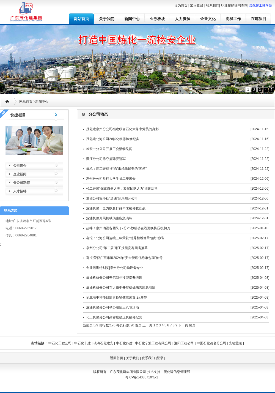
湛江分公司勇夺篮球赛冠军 (106, 159)
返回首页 (116, 358)
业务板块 (157, 19)
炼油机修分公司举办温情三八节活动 (112, 307)
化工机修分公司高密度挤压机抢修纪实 (114, 317)
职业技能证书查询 (234, 5)
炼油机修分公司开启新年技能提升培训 (114, 278)
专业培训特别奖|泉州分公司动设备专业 (114, 268)
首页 (138, 325)
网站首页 (81, 19)
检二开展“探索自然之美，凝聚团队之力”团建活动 (122, 188)
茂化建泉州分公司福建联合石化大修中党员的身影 (122, 129)
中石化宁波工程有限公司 (153, 343)
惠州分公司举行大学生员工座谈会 (111, 179)
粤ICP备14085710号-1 (141, 377)
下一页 (183, 325)
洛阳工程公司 (184, 343)
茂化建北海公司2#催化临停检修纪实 (112, 139)
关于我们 (106, 19)
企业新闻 (19, 174)
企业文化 (208, 19)
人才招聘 (19, 191)
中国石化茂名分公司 (211, 343)
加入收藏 (196, 5)
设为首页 (181, 5)
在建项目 (258, 19)
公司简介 (19, 166)
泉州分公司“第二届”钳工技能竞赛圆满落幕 (117, 248)
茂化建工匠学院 (260, 5)
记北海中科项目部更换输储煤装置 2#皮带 (116, 297)
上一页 (147, 325)
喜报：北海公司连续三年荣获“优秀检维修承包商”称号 (125, 238)
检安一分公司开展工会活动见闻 (109, 149)
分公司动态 (21, 183)
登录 (160, 358)
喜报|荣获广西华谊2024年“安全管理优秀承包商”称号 (124, 258)
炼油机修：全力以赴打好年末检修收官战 (115, 208)
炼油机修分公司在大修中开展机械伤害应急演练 (120, 288)
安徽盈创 (235, 343)
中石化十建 (82, 343)
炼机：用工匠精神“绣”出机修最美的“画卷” (116, 169)
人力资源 (182, 19)
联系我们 (212, 5)
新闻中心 (132, 19)
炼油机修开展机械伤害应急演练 (109, 218)
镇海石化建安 (103, 343)
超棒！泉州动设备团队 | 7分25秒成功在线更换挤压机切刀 (128, 228)
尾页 (192, 325)
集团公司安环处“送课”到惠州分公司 (112, 198)
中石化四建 (124, 343)
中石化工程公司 (60, 343)
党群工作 (233, 19)
